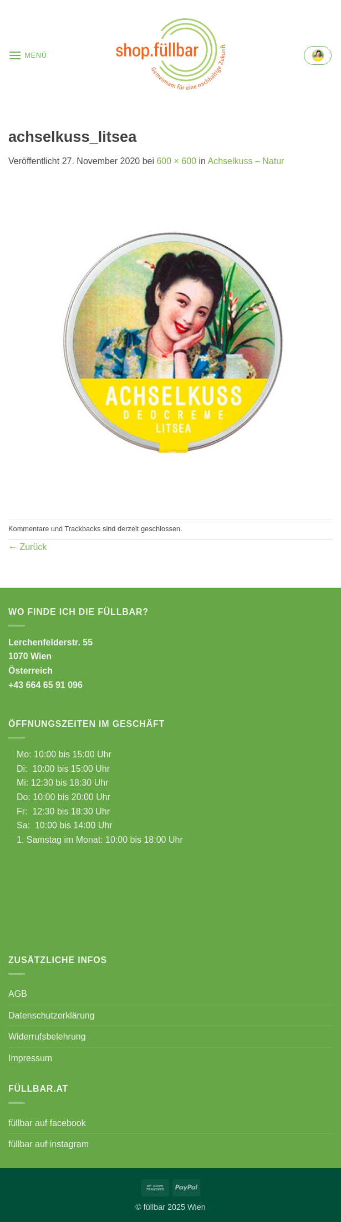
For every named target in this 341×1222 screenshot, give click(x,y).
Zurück (27, 547)
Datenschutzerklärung (51, 1015)
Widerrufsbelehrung (47, 1036)
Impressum (30, 1058)
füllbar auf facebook (47, 1123)
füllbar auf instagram (48, 1144)
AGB (17, 994)
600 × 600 (176, 161)
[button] (27, 55)
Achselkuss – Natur (246, 161)
